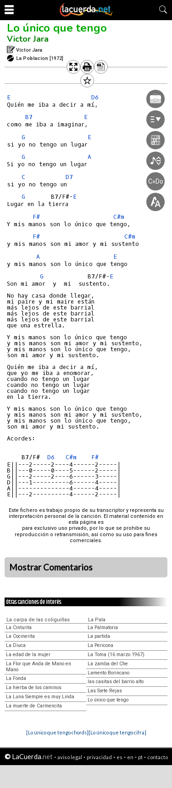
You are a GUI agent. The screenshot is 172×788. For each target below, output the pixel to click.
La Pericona (100, 645)
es (119, 757)
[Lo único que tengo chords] (57, 732)
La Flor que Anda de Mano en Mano (38, 667)
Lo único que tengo (57, 28)
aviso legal (69, 757)
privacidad (99, 757)
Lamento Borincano (108, 673)
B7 (29, 117)
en (130, 757)
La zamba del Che (108, 664)
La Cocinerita (20, 636)
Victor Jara (28, 38)
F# (36, 217)
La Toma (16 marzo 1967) (116, 655)
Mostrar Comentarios (51, 567)
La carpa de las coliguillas (38, 620)
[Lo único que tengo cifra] (117, 732)
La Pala (96, 620)
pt (140, 757)
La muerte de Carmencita (34, 706)
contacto (157, 757)
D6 (51, 457)
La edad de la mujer (28, 655)
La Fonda (16, 678)
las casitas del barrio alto (116, 682)
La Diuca (16, 645)
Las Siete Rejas (105, 691)
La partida (99, 636)
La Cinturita (19, 627)
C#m (71, 457)
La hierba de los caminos (33, 687)
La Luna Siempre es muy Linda (40, 697)
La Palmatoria (103, 627)
